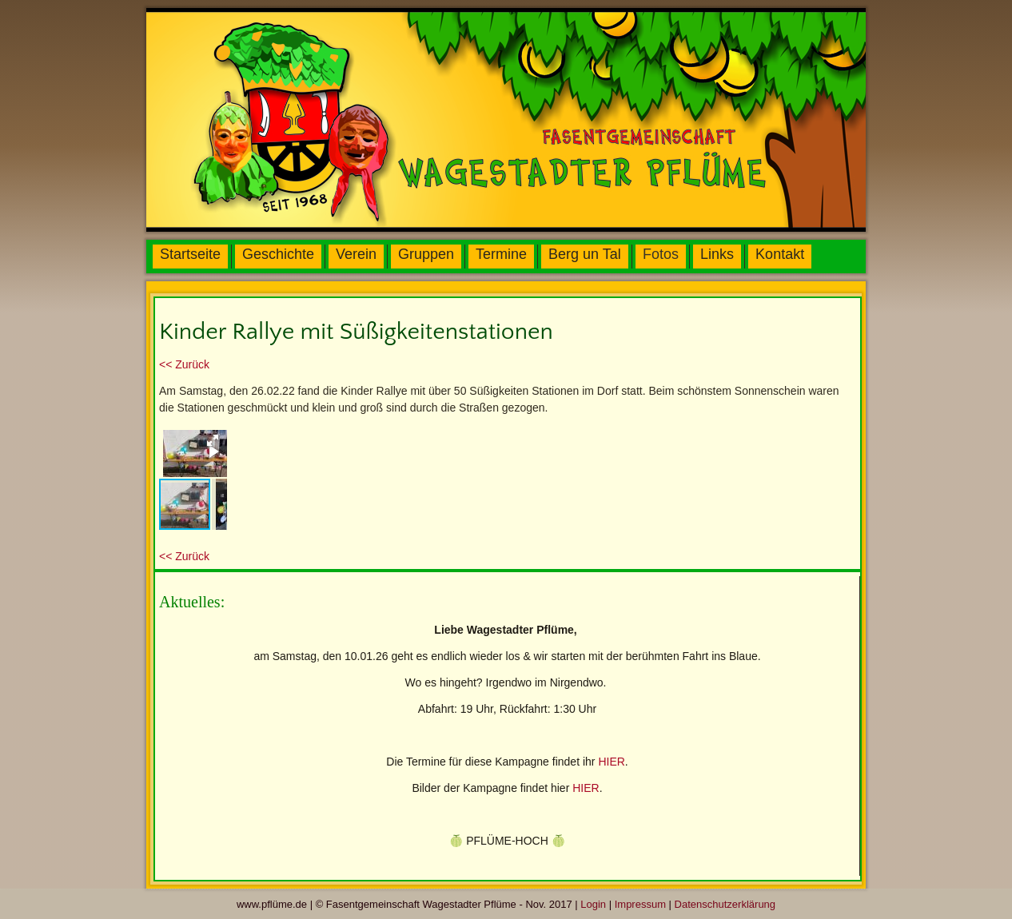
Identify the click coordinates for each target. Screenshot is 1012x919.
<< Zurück (184, 364)
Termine (501, 254)
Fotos (661, 254)
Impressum (640, 904)
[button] (212, 440)
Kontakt (779, 254)
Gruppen (426, 254)
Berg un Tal (584, 254)
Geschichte (278, 254)
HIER (611, 761)
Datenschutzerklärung (725, 904)
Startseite (190, 254)
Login (593, 904)
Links (717, 254)
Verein (356, 254)
